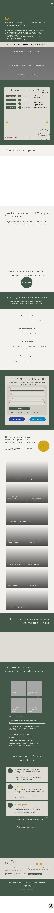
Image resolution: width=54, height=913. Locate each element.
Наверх (27, 892)
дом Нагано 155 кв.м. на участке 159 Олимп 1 (34, 44)
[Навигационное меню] (52, 3)
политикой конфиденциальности (31, 412)
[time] (27, 403)
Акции (9, 882)
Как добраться (42, 882)
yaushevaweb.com (29, 889)
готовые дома (16, 44)
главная (8, 44)
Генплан (25, 882)
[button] (44, 134)
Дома (14, 882)
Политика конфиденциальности (27, 886)
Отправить (19, 408)
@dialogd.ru (46, 867)
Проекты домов (33, 882)
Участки (19, 882)
